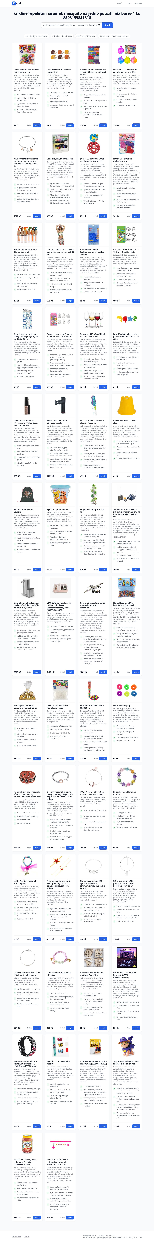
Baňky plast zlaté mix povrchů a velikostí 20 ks (25, 706)
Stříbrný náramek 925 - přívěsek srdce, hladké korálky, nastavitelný (124, 883)
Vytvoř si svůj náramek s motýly (58, 1062)
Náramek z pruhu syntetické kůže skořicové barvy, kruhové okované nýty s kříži (27, 794)
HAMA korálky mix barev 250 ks (36, 36)
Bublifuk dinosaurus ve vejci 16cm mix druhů (27, 250)
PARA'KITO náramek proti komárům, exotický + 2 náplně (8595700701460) (26, 1063)
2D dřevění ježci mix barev (86, 36)
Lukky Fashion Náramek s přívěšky (59, 973)
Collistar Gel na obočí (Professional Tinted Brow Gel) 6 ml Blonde (26, 423)
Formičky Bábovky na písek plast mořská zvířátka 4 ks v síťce (126, 336)
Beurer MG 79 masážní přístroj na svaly (57, 421)
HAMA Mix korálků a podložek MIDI (122, 160)
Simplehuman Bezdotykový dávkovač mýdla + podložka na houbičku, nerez (26, 605)
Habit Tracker (16, 1236)
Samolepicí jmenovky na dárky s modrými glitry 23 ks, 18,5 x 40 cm (26, 336)
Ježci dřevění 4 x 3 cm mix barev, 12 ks (59, 70)
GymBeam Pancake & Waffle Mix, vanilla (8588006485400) (93, 1062)
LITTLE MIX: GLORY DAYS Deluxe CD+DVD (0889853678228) (124, 975)
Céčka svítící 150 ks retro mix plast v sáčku (58, 706)
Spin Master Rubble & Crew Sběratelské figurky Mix (126, 1062)
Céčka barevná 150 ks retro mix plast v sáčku (26, 70)
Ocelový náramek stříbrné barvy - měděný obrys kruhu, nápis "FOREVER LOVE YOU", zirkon (60, 795)
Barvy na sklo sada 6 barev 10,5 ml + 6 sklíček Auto (125, 250)
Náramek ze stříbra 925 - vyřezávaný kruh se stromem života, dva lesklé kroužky (92, 884)
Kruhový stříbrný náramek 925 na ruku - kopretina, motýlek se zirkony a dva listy (26, 162)
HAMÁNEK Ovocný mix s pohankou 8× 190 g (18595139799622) (25, 1162)
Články (129, 3)
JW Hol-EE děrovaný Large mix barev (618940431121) (92, 160)
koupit (36, 125)
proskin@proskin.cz (116, 1237)
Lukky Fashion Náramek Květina (124, 793)
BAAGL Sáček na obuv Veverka (24, 510)
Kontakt (138, 3)
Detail (29, 125)
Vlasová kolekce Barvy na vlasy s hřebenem (92, 421)
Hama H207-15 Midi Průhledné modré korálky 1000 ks (92, 252)
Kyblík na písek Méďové (58, 509)
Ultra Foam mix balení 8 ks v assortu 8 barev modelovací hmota (93, 72)
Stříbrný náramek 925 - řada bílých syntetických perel (27, 973)
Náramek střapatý (121, 705)
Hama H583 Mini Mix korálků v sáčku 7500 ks (124, 604)
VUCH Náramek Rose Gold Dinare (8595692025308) (92, 793)
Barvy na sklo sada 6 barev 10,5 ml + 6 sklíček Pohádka (60, 335)
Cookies (26, 1236)
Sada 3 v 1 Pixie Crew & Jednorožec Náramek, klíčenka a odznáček (57, 1162)
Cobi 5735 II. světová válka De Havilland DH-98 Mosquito (92, 605)
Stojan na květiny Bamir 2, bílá (92, 510)
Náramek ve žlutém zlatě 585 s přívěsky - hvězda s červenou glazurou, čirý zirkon (58, 884)
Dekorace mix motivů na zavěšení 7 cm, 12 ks (91, 973)
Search (107, 25)
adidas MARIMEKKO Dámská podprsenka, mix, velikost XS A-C (60, 252)
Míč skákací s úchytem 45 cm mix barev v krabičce (125, 70)
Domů (119, 3)
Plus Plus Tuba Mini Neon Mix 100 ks (92, 706)
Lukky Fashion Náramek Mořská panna (25, 882)
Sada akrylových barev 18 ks (60, 159)
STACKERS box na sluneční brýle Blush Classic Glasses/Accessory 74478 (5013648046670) (59, 606)
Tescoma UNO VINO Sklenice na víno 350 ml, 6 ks (93, 335)
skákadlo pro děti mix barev (62, 36)
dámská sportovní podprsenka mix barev (114, 36)
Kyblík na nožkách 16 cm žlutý (124, 421)
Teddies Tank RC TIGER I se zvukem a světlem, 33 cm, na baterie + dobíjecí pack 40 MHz (126, 513)
